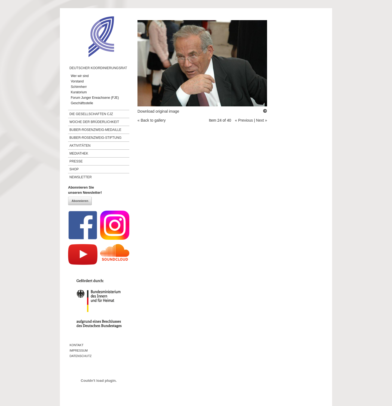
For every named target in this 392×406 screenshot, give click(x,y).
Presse (76, 161)
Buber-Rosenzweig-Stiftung (95, 138)
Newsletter (80, 177)
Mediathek (78, 153)
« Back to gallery (151, 120)
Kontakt (77, 345)
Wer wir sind (80, 76)
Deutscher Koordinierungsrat (98, 68)
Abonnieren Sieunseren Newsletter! (85, 190)
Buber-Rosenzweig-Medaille (95, 130)
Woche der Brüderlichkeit (94, 122)
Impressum (79, 350)
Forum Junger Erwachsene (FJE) (95, 98)
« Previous (244, 120)
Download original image (158, 111)
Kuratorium (79, 92)
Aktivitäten (79, 145)
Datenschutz (81, 356)
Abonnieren (80, 200)
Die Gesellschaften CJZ (91, 114)
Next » (261, 120)
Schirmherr (79, 87)
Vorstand (77, 81)
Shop (74, 169)
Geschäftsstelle (82, 103)
